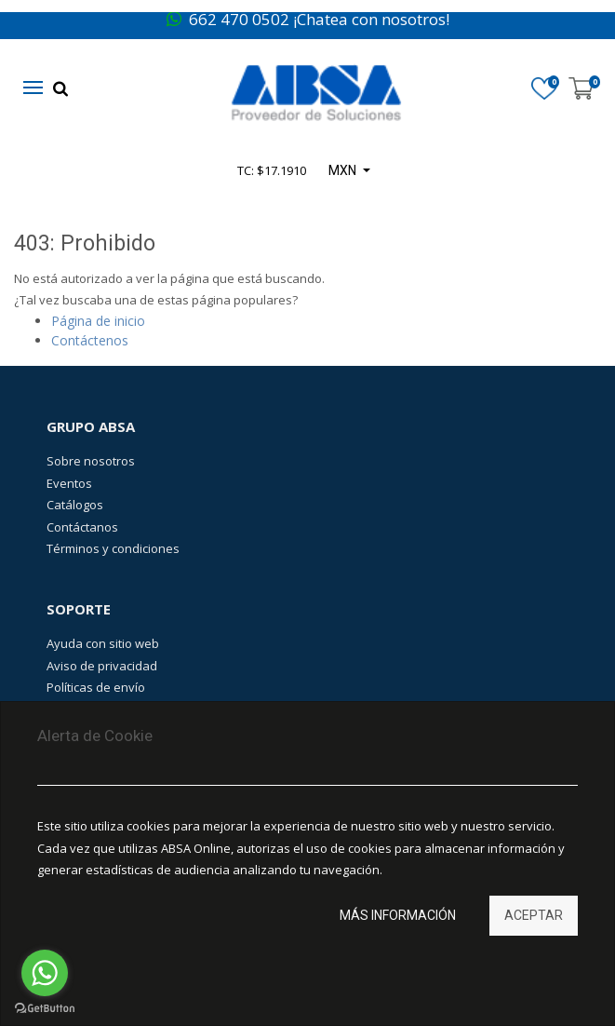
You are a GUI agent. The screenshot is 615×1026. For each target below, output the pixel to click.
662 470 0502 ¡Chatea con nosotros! (308, 19)
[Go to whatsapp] (44, 973)
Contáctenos (89, 340)
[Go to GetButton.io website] (44, 1008)
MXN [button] (343, 170)
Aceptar (533, 915)
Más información (398, 915)
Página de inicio (98, 321)
